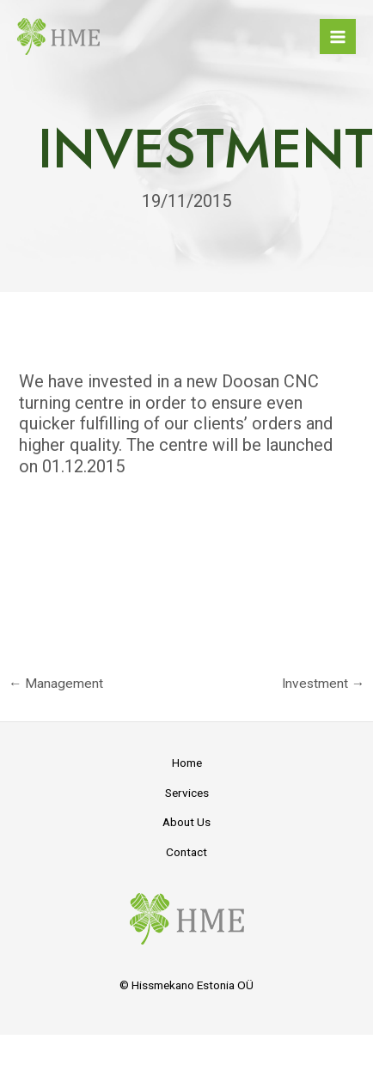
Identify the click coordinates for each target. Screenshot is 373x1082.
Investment (323, 683)
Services (187, 792)
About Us (186, 822)
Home (187, 762)
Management (56, 683)
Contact (186, 852)
